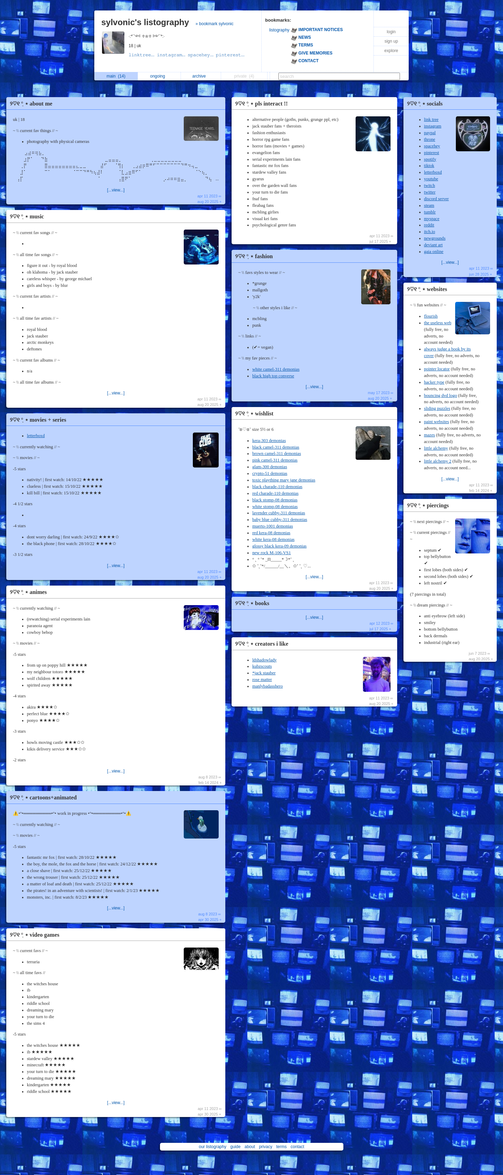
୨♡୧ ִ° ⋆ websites (427, 289)
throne (429, 139)
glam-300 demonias (269, 466)
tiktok (429, 165)
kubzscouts (262, 666)
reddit (429, 225)
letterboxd (36, 435)
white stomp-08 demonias (275, 506)
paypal (430, 132)
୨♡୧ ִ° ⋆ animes (28, 592)
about (250, 1146)
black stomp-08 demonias (274, 500)
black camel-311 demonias (275, 447)
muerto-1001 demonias (272, 526)
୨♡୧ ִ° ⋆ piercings (428, 505)
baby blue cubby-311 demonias (279, 519)
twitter (430, 192)
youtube (431, 178)
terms (281, 1146)
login (391, 31)
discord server (436, 198)
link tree (431, 119)
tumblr (430, 212)
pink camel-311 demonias (275, 460)
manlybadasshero (267, 686)
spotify (430, 159)
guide (235, 1146)
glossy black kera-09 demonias (279, 546)
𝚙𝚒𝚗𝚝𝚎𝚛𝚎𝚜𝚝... (231, 54)
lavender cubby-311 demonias (278, 512)
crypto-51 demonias (269, 473)
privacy (265, 1146)
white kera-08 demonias (273, 539)
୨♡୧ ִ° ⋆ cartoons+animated (43, 797)
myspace (431, 218)
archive (201, 76)
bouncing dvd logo (440, 395)
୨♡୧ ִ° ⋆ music (27, 216)
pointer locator (437, 369)
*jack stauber (264, 672)
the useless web (437, 322)
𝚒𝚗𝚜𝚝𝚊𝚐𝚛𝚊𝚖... (172, 54)
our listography (212, 1146)
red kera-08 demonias (271, 532)
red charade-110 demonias (275, 493)
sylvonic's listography (145, 22)
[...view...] (116, 190)
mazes (429, 435)
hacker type (434, 382)
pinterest (431, 152)
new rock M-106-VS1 (271, 552)
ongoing (159, 76)
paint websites (436, 421)
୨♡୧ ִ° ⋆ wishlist (254, 413)
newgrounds (435, 238)
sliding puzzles (437, 408)
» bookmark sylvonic (215, 23)
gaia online (434, 251)
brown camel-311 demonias (276, 453)
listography (279, 30)
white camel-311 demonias (275, 369)
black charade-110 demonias (277, 486)
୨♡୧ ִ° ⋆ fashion (254, 256)
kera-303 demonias (269, 440)
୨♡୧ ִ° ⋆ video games (34, 934)
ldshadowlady (264, 660)
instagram (433, 126)
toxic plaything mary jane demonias (283, 480)
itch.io (429, 231)
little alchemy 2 (437, 461)
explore (391, 50)
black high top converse (273, 375)
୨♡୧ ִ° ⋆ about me (31, 103)
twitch (429, 185)
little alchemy (436, 448)
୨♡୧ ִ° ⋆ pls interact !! (261, 103)
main (116, 76)
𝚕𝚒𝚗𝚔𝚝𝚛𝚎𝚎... (143, 54)
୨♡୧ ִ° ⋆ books (252, 603)
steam (429, 205)
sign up (391, 41)
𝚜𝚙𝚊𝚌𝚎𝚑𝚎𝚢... (202, 54)
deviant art (433, 244)
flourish (431, 316)
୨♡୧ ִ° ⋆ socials (425, 103)
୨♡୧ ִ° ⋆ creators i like (261, 643)
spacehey (432, 146)
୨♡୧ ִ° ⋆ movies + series (38, 419)
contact (297, 1146)
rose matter (262, 679)
